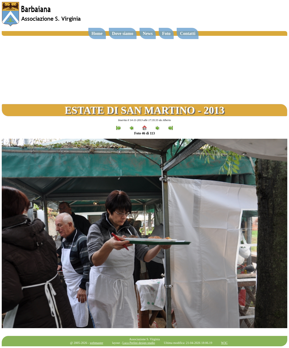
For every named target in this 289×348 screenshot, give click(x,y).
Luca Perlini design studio (138, 343)
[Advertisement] (144, 68)
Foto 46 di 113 (144, 133)
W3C (224, 343)
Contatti (187, 33)
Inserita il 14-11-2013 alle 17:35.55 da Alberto (144, 120)
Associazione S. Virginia (144, 339)
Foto (166, 33)
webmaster (96, 343)
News (148, 33)
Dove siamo (122, 33)
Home (97, 33)
